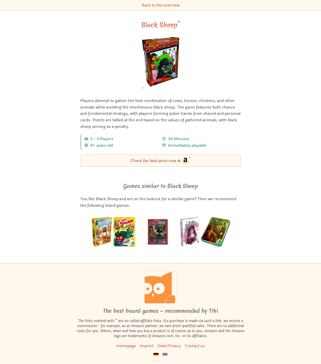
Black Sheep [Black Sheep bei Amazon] (160, 25)
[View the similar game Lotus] (190, 232)
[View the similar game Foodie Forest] (124, 232)
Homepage (126, 346)
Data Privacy (169, 346)
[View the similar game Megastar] (157, 232)
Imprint (147, 346)
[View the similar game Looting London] (215, 232)
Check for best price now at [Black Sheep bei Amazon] (161, 160)
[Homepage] (160, 287)
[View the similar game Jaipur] (102, 232)
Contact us (195, 346)
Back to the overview (161, 5)
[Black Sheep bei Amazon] (160, 65)
